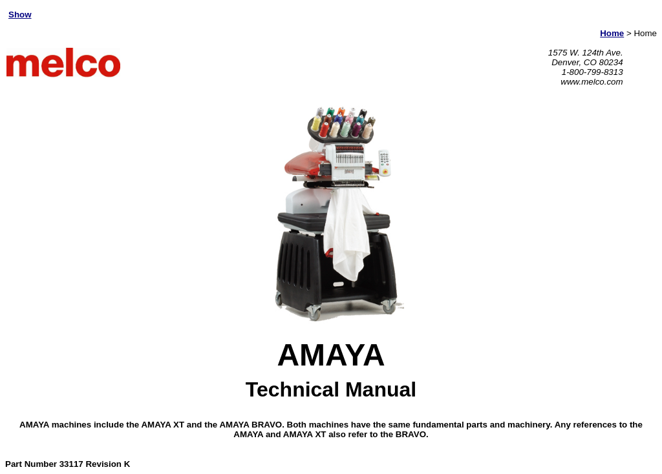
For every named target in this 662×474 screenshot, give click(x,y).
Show (20, 14)
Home (612, 33)
